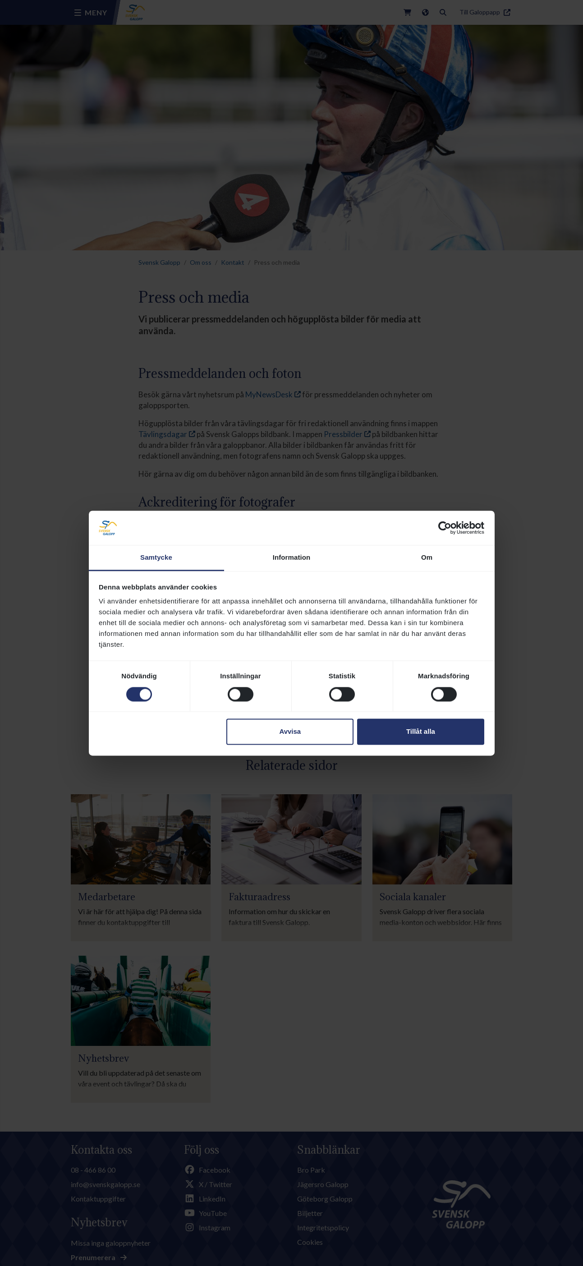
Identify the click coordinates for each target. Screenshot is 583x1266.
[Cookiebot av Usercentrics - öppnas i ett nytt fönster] (444, 527)
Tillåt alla (420, 732)
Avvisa (290, 732)
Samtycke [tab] (156, 558)
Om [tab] (426, 558)
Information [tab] (292, 558)
